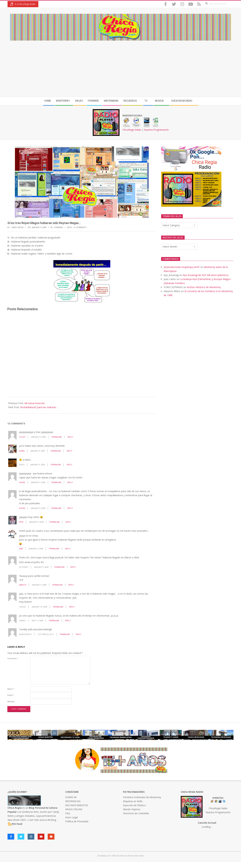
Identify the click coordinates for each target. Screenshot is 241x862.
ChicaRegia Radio (132, 129)
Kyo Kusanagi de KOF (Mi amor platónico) (205, 275)
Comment (12, 658)
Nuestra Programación (156, 129)
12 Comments (79, 227)
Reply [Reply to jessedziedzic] (78, 634)
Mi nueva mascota (34, 403)
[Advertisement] (120, 65)
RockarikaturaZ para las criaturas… (39, 407)
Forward (58, 227)
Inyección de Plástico (134, 805)
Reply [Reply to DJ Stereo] (73, 567)
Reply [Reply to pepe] (68, 522)
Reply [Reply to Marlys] (71, 584)
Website (11, 701)
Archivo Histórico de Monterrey (204, 287)
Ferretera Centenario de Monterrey (142, 797)
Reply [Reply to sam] (68, 548)
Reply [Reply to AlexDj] (70, 482)
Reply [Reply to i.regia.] (72, 606)
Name (10, 689)
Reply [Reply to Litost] (70, 437)
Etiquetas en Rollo (133, 801)
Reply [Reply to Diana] (69, 451)
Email (10, 695)
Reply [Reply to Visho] (69, 464)
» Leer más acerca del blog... (42, 819)
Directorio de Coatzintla (136, 813)
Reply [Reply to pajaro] (68, 620)
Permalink (57, 437)
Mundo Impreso (131, 809)
